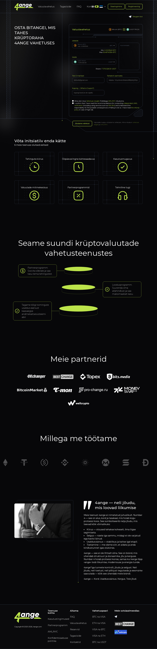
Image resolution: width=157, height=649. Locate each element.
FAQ (79, 6)
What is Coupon (86, 88)
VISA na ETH (98, 635)
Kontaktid (75, 642)
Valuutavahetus (46, 6)
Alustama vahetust (82, 123)
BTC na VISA (98, 616)
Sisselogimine (116, 6)
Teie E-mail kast (78, 76)
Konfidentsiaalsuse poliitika (56, 639)
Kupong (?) (83, 88)
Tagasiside (65, 6)
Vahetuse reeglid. (93, 101)
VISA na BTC (98, 629)
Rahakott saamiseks (114, 76)
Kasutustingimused (56, 619)
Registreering (134, 6)
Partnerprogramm (56, 625)
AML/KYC (112, 101)
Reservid (74, 629)
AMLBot (111, 106)
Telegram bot (136, 16)
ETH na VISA (98, 623)
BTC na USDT (99, 642)
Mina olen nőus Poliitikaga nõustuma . (98, 101)
